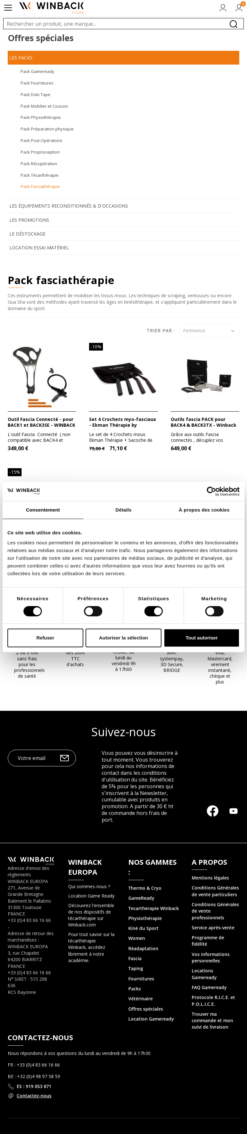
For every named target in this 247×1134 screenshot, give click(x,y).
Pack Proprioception (40, 152)
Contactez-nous (34, 1096)
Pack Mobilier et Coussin (44, 106)
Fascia (135, 958)
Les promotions (29, 220)
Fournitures (141, 979)
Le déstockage (27, 234)
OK (64, 757)
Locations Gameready (204, 974)
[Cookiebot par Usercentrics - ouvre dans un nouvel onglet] (211, 491)
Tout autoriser (202, 637)
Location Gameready (151, 1019)
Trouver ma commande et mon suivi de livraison (212, 1020)
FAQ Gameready (209, 987)
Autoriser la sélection (123, 637)
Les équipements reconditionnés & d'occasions (68, 206)
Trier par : (161, 330)
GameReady (141, 898)
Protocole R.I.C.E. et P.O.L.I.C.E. (213, 1000)
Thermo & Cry (143, 888)
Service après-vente (213, 927)
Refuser (45, 637)
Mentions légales (210, 878)
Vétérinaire (140, 999)
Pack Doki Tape (35, 94)
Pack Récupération (39, 163)
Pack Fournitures (37, 83)
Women (136, 938)
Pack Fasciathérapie (40, 186)
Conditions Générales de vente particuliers (215, 891)
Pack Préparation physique (47, 129)
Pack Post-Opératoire (41, 140)
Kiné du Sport (143, 928)
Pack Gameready (37, 71)
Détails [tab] (123, 510)
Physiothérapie (145, 918)
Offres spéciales (145, 1009)
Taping (135, 968)
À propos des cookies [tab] (204, 510)
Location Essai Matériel (39, 248)
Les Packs (20, 58)
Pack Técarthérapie (40, 175)
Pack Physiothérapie (41, 117)
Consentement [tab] (43, 510)
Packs (134, 989)
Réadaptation (143, 948)
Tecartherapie (143, 908)
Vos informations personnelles (211, 957)
